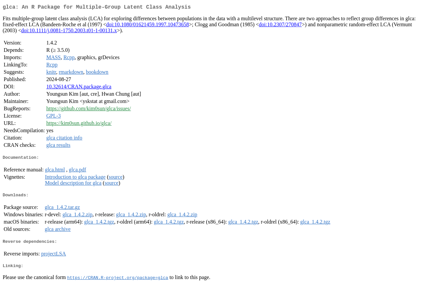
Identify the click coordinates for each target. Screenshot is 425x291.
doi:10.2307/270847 (280, 26)
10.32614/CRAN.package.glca (78, 88)
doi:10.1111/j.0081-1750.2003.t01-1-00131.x (69, 32)
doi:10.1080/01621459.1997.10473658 (147, 26)
